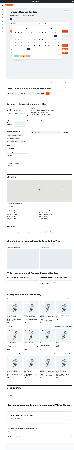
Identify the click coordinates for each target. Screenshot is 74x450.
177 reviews (18, 19)
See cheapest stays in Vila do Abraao (63, 326)
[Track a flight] (2, 24)
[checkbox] (13, 164)
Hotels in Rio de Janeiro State (39, 445)
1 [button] (55, 36)
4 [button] (31, 36)
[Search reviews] (47, 132)
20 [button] (15, 45)
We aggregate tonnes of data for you (40, 436)
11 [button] (31, 39)
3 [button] (28, 36)
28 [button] (18, 49)
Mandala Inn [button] (59, 344)
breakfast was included (17, 135)
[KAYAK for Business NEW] (2, 27)
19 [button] (34, 42)
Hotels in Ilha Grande (51, 445)
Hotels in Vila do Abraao (15, 418)
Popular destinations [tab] (24, 410)
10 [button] (28, 39)
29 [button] (21, 49)
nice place (17, 138)
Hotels (15, 445)
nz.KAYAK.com (9, 445)
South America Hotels (22, 445)
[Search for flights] (2, 9)
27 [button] (15, 49)
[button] (72, 1)
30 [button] (25, 49)
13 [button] (15, 42)
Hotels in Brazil (30, 445)
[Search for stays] (2, 12)
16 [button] (25, 42)
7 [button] (18, 39)
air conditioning (10, 138)
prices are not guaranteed (33, 430)
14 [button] (18, 42)
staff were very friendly (20, 141)
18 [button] (31, 42)
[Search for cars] (2, 15)
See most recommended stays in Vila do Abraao (61, 353)
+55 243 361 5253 (14, 17)
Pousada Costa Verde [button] (28, 315)
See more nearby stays (67, 298)
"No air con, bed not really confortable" (41, 120)
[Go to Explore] (2, 21)
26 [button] (34, 45)
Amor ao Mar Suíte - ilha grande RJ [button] (63, 316)
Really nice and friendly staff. (39, 112)
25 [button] (31, 45)
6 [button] (15, 39)
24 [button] (28, 45)
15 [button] (21, 42)
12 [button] (34, 39)
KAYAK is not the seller (40, 434)
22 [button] (21, 45)
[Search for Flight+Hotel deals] (2, 17)
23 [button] (25, 45)
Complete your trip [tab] (13, 410)
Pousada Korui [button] (59, 370)
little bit (8, 135)
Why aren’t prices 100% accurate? (40, 439)
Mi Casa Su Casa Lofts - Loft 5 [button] (47, 316)
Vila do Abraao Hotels (60, 445)
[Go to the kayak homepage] (9, 5)
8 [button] (21, 39)
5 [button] (34, 36)
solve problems (10, 141)
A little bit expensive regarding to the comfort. (42, 114)
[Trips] (2, 31)
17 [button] (28, 42)
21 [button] (18, 45)
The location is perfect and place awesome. (42, 110)
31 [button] (28, 49)
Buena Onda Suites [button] (11, 315)
